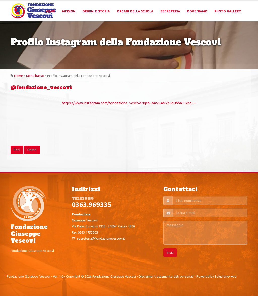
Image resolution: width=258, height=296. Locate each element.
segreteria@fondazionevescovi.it (101, 238)
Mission (68, 11)
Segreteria (170, 11)
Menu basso (35, 75)
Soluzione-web (226, 276)
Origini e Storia (96, 11)
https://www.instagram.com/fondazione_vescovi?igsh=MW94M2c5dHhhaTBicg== (129, 103)
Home (50, 11)
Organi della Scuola (135, 11)
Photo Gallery (227, 11)
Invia (170, 253)
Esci (17, 150)
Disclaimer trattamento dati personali (166, 276)
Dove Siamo (197, 11)
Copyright (73, 276)
